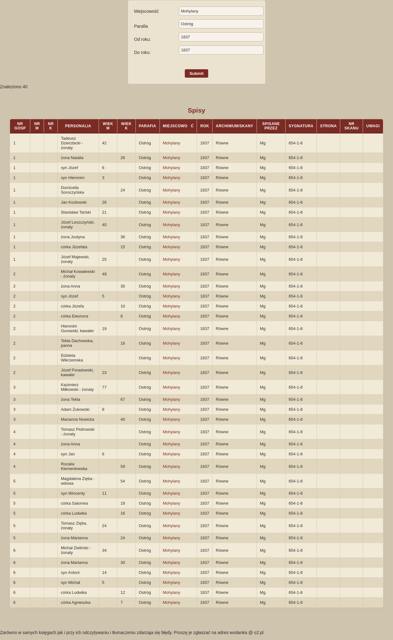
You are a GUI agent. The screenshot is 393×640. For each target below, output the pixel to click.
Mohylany (171, 143)
